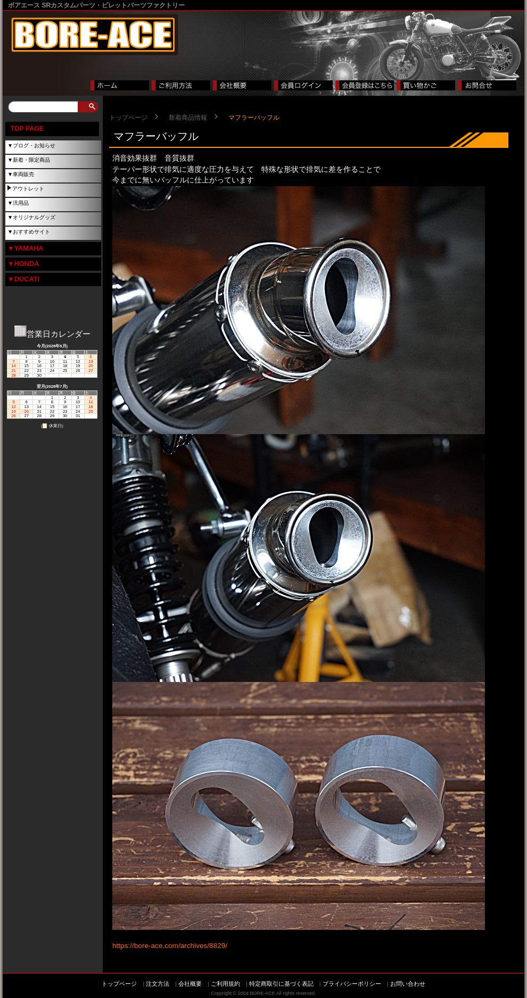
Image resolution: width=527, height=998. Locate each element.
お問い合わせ (407, 983)
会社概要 (190, 983)
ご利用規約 (225, 983)
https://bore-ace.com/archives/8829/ (169, 946)
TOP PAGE (27, 128)
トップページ (128, 117)
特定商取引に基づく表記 (281, 983)
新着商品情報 (188, 117)
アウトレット (28, 189)
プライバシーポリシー (352, 983)
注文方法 (157, 983)
